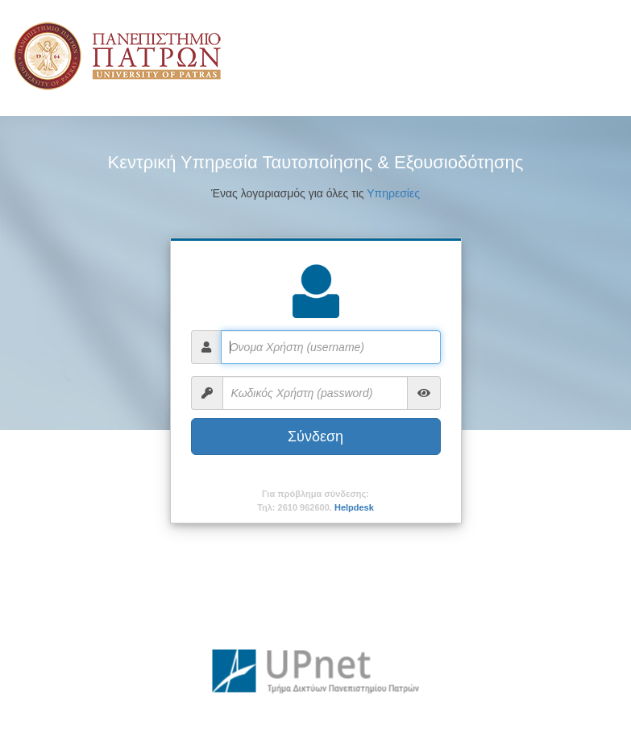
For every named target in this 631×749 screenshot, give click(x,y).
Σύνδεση (315, 436)
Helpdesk (354, 507)
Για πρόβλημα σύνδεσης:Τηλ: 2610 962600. (315, 500)
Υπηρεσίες (393, 193)
